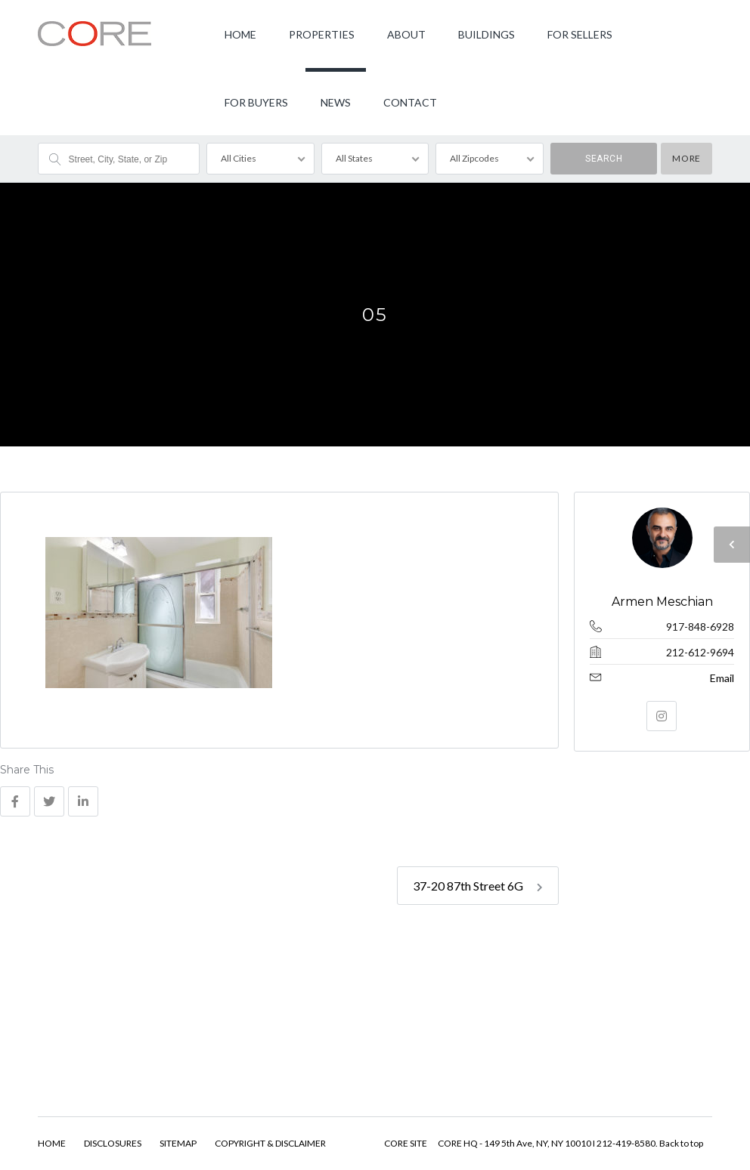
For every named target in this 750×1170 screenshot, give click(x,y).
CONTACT (410, 102)
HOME (240, 34)
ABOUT (406, 34)
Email (722, 677)
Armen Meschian (661, 601)
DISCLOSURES (112, 1143)
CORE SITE (405, 1143)
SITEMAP (178, 1143)
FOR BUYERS (256, 102)
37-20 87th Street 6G (478, 885)
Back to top (681, 1143)
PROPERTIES (322, 34)
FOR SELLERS (579, 34)
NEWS (336, 102)
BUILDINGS (486, 34)
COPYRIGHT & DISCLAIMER (270, 1143)
